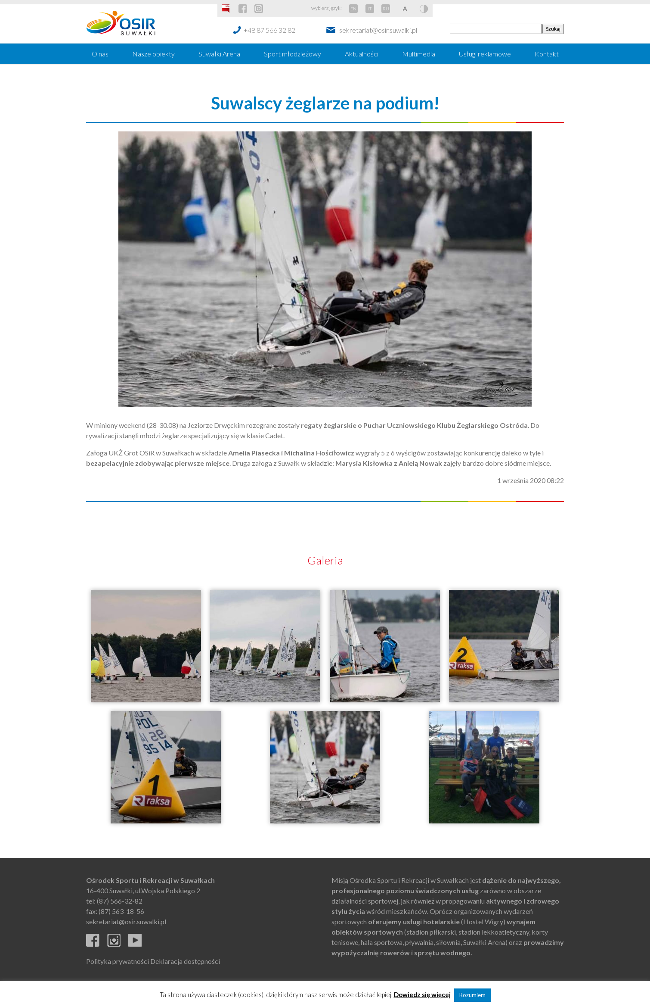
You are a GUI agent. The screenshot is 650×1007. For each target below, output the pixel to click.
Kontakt (547, 54)
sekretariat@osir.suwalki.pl (378, 30)
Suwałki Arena (219, 54)
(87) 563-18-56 (121, 911)
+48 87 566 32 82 (269, 30)
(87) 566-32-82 (119, 901)
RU (386, 8)
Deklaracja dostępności (185, 961)
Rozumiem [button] (472, 994)
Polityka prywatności (117, 961)
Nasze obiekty (153, 54)
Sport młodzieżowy (292, 54)
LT (369, 8)
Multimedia (418, 54)
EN (353, 8)
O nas (100, 54)
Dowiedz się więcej (422, 994)
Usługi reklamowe (485, 54)
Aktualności (361, 54)
